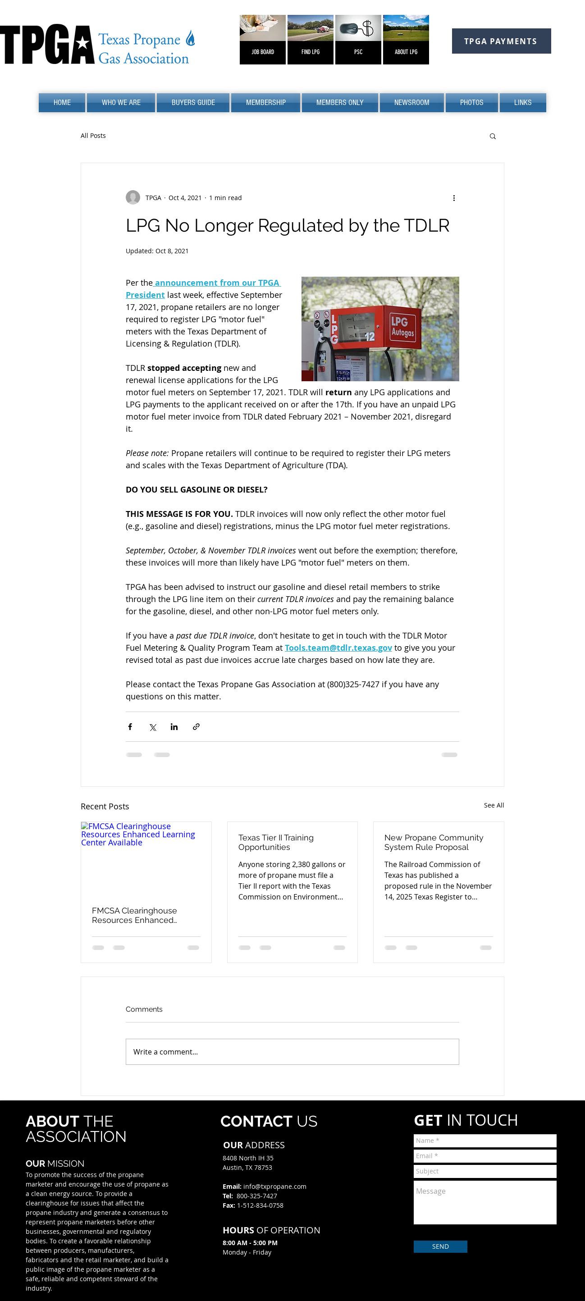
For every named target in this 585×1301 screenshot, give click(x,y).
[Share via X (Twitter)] (152, 726)
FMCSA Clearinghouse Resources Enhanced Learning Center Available (141, 915)
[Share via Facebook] (130, 726)
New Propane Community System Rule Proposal (434, 842)
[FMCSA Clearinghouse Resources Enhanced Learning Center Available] (146, 858)
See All (494, 805)
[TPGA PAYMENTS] (501, 41)
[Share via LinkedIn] (174, 726)
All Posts (93, 135)
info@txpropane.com (274, 1186)
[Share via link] (196, 726)
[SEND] (440, 1247)
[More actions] (453, 197)
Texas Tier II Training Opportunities (276, 842)
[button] (121, 102)
